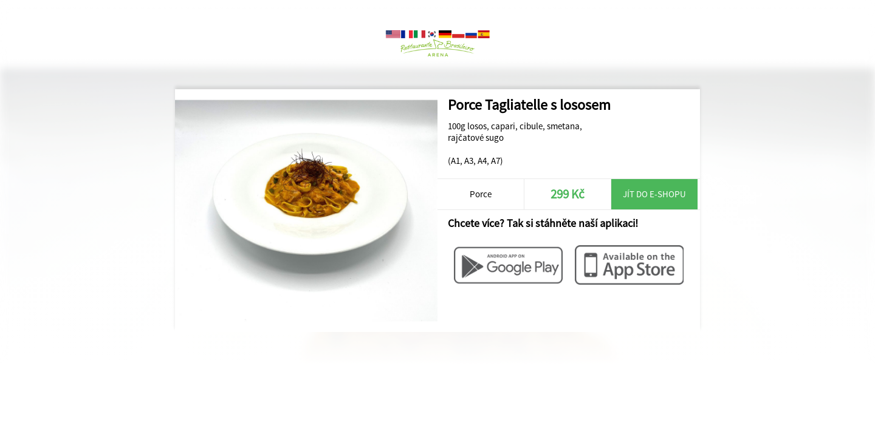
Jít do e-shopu (654, 194)
